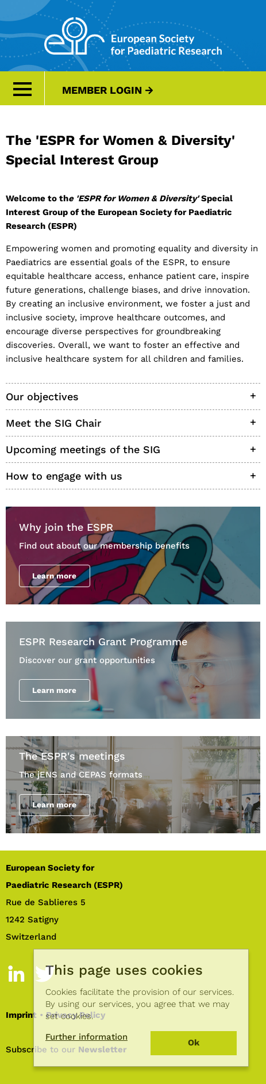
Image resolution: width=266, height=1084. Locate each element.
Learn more (54, 575)
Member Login (102, 90)
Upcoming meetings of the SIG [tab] (83, 449)
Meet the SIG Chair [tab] (53, 423)
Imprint (21, 1015)
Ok (193, 1042)
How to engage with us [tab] (64, 476)
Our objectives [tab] (42, 396)
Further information (86, 1037)
